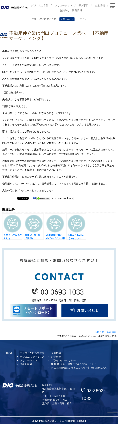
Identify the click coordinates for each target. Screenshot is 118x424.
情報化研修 (26, 364)
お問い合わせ (67, 19)
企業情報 (100, 5)
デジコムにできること (32, 356)
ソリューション (63, 5)
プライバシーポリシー (63, 360)
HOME (9, 353)
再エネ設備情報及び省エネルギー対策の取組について (80, 367)
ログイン (81, 19)
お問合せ (56, 356)
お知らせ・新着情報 (71, 10)
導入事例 (83, 5)
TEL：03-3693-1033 (44, 19)
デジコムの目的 (39, 5)
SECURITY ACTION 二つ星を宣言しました (74, 364)
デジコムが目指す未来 (32, 353)
